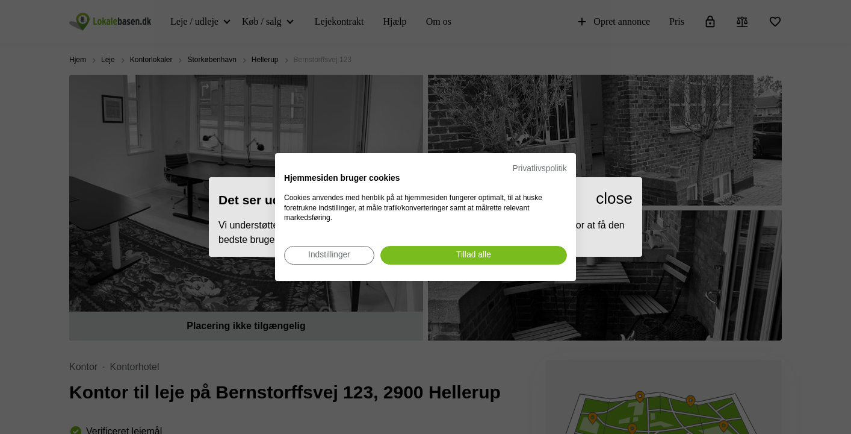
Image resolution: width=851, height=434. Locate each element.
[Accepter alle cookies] (473, 255)
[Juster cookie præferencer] (329, 255)
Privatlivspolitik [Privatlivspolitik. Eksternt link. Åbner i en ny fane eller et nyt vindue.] (540, 168)
